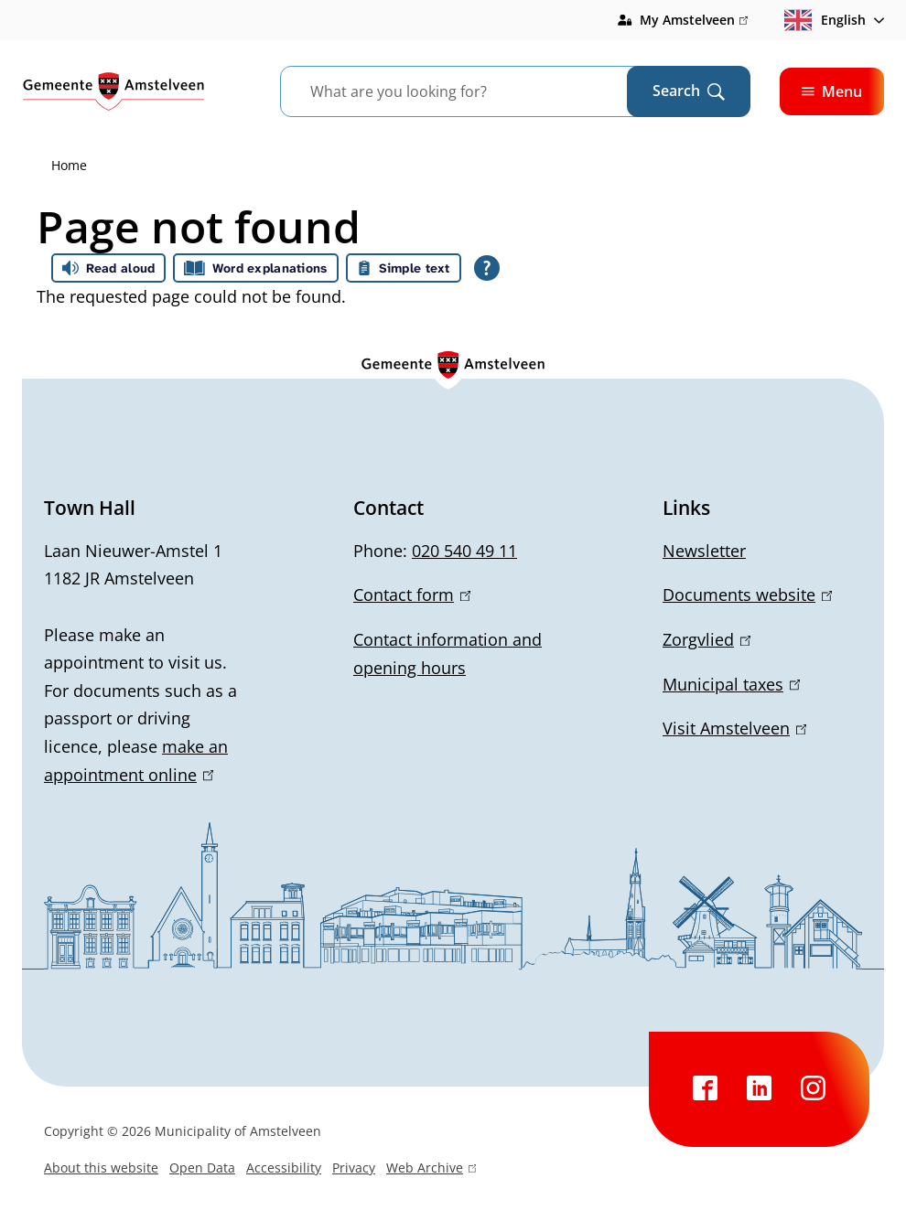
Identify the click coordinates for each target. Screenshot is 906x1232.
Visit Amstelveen (734, 728)
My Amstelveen (694, 20)
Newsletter (704, 551)
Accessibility (283, 1167)
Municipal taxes (731, 684)
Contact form (411, 594)
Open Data (202, 1167)
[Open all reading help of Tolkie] (487, 268)
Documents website (747, 594)
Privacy (353, 1167)
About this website (101, 1167)
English (825, 20)
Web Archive (431, 1170)
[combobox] (476, 91)
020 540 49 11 (464, 551)
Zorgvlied (706, 639)
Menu (832, 91)
